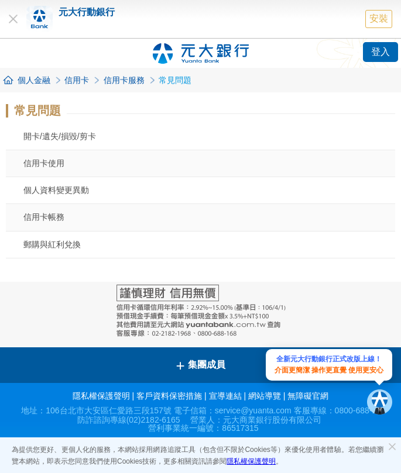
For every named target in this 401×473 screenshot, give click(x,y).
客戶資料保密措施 (169, 396)
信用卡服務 (124, 80)
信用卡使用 (43, 163)
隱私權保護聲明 (251, 461)
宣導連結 (225, 396)
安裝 (378, 18)
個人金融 (34, 80)
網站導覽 (264, 396)
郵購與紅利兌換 (52, 244)
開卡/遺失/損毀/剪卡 (59, 136)
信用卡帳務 (43, 217)
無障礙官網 (307, 396)
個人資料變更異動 (56, 190)
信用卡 (76, 80)
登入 (380, 52)
